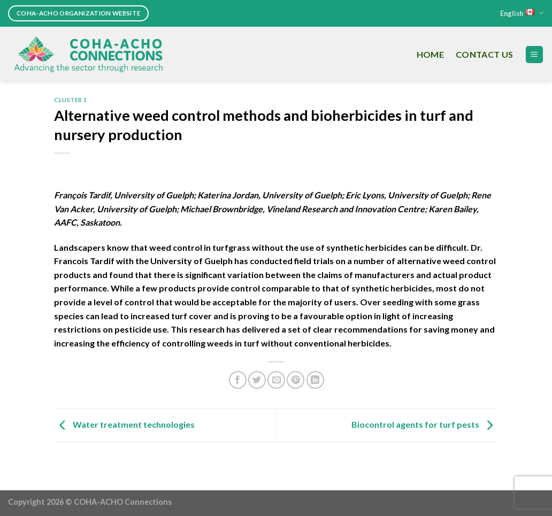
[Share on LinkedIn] (315, 380)
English (522, 13)
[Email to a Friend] (276, 380)
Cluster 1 (70, 99)
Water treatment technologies (124, 424)
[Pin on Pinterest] (295, 380)
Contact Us (484, 54)
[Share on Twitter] (257, 380)
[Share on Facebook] (238, 380)
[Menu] (534, 55)
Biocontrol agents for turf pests (424, 424)
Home (430, 54)
